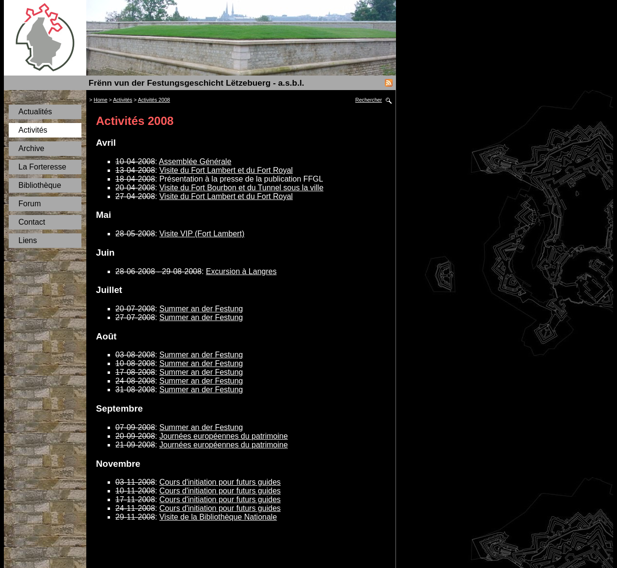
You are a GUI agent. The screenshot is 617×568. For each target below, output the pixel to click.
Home (100, 100)
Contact (31, 222)
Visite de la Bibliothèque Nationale (218, 517)
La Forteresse (42, 167)
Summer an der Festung (201, 309)
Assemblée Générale (195, 161)
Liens (27, 240)
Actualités (35, 111)
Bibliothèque (39, 185)
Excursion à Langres (241, 271)
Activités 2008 (154, 100)
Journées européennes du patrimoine (223, 436)
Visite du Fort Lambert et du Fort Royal (226, 170)
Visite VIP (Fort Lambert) (201, 234)
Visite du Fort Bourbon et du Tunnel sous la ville (241, 188)
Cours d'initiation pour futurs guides (220, 482)
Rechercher (368, 100)
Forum (29, 204)
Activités (32, 130)
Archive (31, 148)
